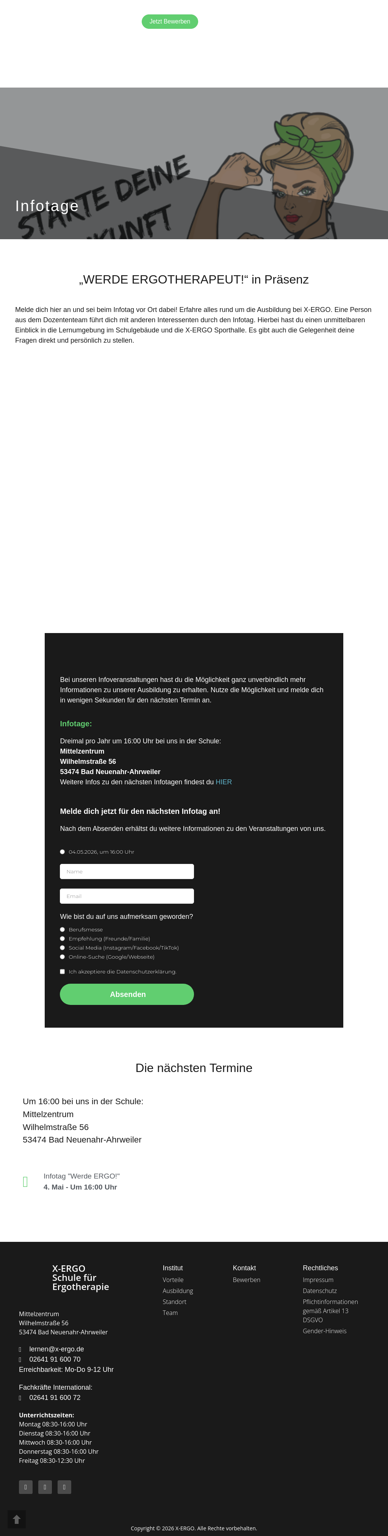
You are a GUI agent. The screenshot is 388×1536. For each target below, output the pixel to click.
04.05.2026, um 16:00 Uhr (101, 851)
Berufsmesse (86, 929)
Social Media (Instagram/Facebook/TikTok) (124, 947)
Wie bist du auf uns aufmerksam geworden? (126, 916)
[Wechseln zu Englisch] (308, 21)
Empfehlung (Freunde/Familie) (110, 938)
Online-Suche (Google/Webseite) (112, 956)
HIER (224, 782)
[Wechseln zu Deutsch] (323, 22)
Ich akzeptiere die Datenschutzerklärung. (122, 971)
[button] (364, 21)
